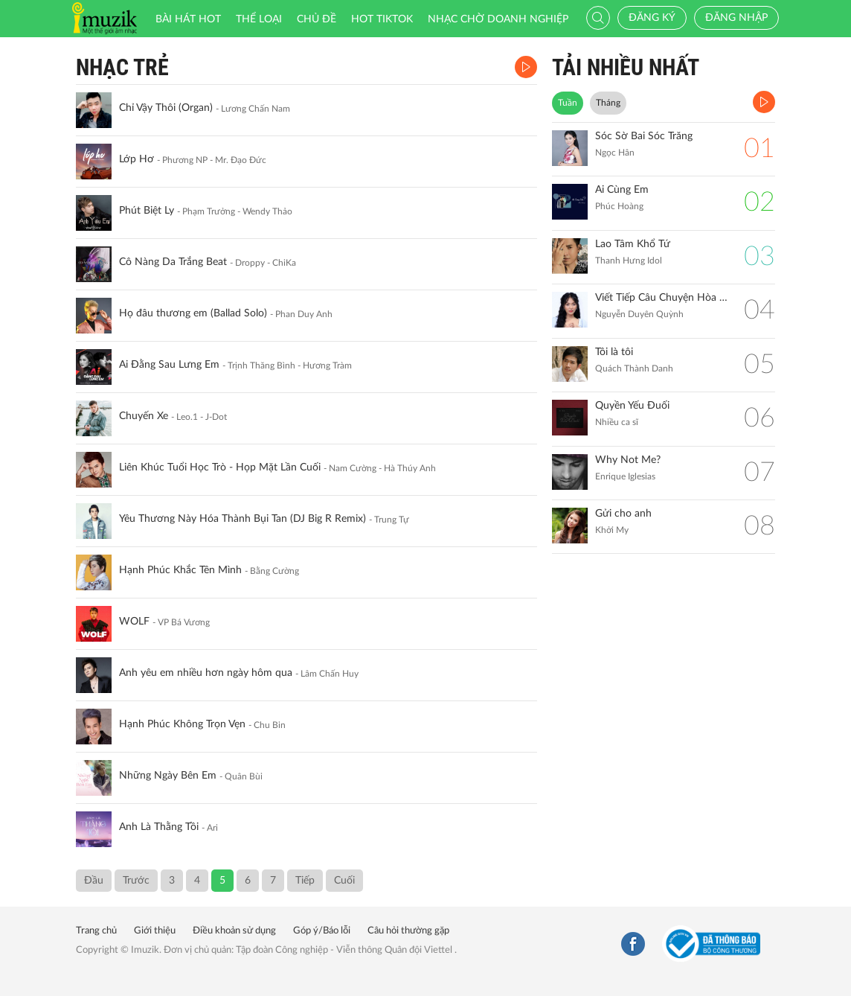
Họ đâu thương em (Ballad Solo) (193, 313)
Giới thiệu (155, 931)
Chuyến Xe (143, 416)
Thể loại (259, 19)
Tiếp (305, 880)
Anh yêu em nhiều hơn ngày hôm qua (205, 673)
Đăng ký (652, 18)
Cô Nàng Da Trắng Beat (173, 262)
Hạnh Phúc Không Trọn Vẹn (182, 724)
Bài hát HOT (188, 19)
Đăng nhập (736, 18)
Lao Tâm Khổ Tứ (632, 244)
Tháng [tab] (608, 102)
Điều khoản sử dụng (234, 931)
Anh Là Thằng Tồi (159, 827)
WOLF (134, 621)
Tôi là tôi (614, 352)
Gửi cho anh (623, 513)
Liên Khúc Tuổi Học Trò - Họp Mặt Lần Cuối (220, 467)
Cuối (344, 880)
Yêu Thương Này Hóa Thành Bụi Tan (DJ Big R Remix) (242, 519)
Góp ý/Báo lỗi (321, 931)
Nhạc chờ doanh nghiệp (498, 19)
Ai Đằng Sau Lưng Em (169, 365)
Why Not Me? (628, 460)
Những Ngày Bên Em (167, 775)
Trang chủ (96, 931)
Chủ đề (316, 19)
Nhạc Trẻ (122, 67)
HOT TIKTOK (382, 19)
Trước (136, 880)
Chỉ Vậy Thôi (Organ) (166, 108)
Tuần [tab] (567, 102)
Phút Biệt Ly (146, 210)
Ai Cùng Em (622, 190)
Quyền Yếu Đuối (632, 405)
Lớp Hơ (136, 159)
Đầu (93, 880)
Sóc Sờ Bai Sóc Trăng (644, 136)
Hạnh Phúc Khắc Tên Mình (180, 570)
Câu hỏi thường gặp (408, 931)
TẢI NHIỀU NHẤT (625, 67)
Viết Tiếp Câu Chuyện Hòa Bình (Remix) (662, 298)
